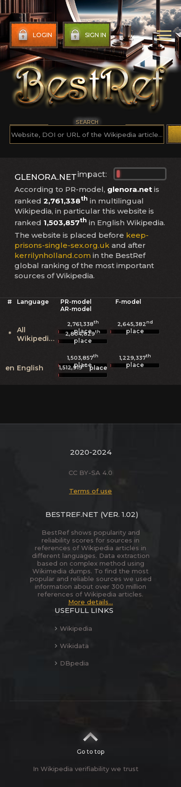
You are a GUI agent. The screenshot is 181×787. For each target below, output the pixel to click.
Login (34, 35)
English (30, 368)
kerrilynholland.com (52, 255)
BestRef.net (71, 514)
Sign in (87, 35)
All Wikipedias (37, 334)
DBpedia (72, 663)
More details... (90, 602)
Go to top (90, 740)
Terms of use (90, 491)
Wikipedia (73, 628)
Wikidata (72, 646)
